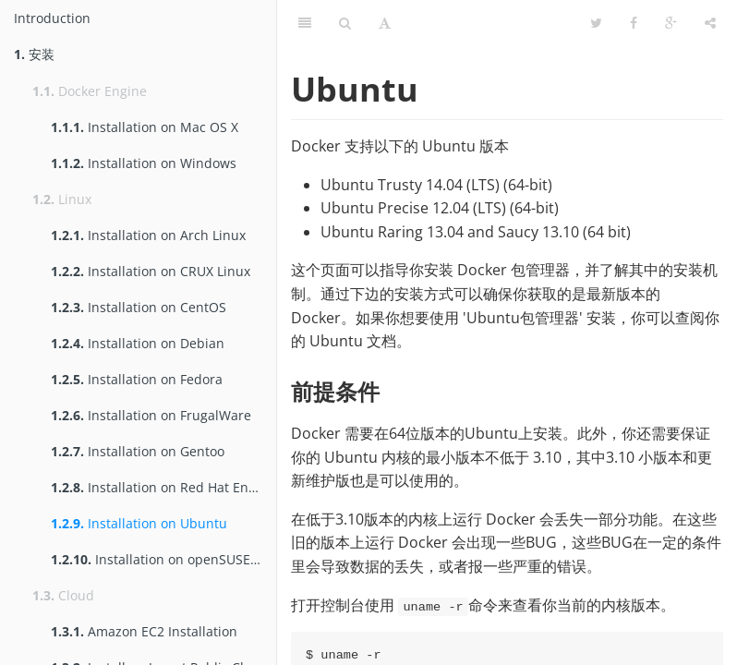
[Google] (671, 23)
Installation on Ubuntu (139, 523)
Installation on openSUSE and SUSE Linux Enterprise (163, 559)
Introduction (52, 18)
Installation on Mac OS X (144, 127)
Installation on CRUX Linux (150, 271)
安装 (34, 54)
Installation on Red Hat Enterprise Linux (163, 487)
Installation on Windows (143, 163)
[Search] (345, 23)
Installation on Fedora (137, 379)
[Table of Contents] (304, 23)
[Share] (710, 23)
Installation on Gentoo (137, 451)
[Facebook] (633, 23)
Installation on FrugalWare (151, 415)
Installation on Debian (137, 343)
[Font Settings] (385, 23)
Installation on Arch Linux (148, 235)
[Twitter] (596, 23)
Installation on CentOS (138, 307)
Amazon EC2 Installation (144, 631)
